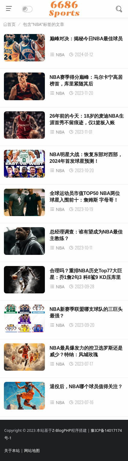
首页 (11, 24)
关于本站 (12, 450)
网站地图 (32, 450)
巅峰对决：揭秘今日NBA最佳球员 (86, 38)
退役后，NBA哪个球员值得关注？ (86, 386)
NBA (57, 54)
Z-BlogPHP (61, 430)
